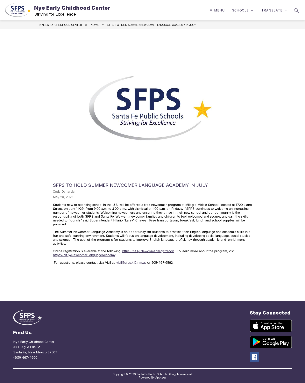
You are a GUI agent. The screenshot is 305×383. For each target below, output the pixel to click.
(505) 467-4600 (25, 357)
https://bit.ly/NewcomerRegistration (148, 251)
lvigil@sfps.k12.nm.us (131, 262)
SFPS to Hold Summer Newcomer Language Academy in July (151, 24)
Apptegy (161, 377)
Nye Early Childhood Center (60, 24)
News (95, 24)
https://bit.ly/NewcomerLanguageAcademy (84, 255)
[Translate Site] (274, 10)
